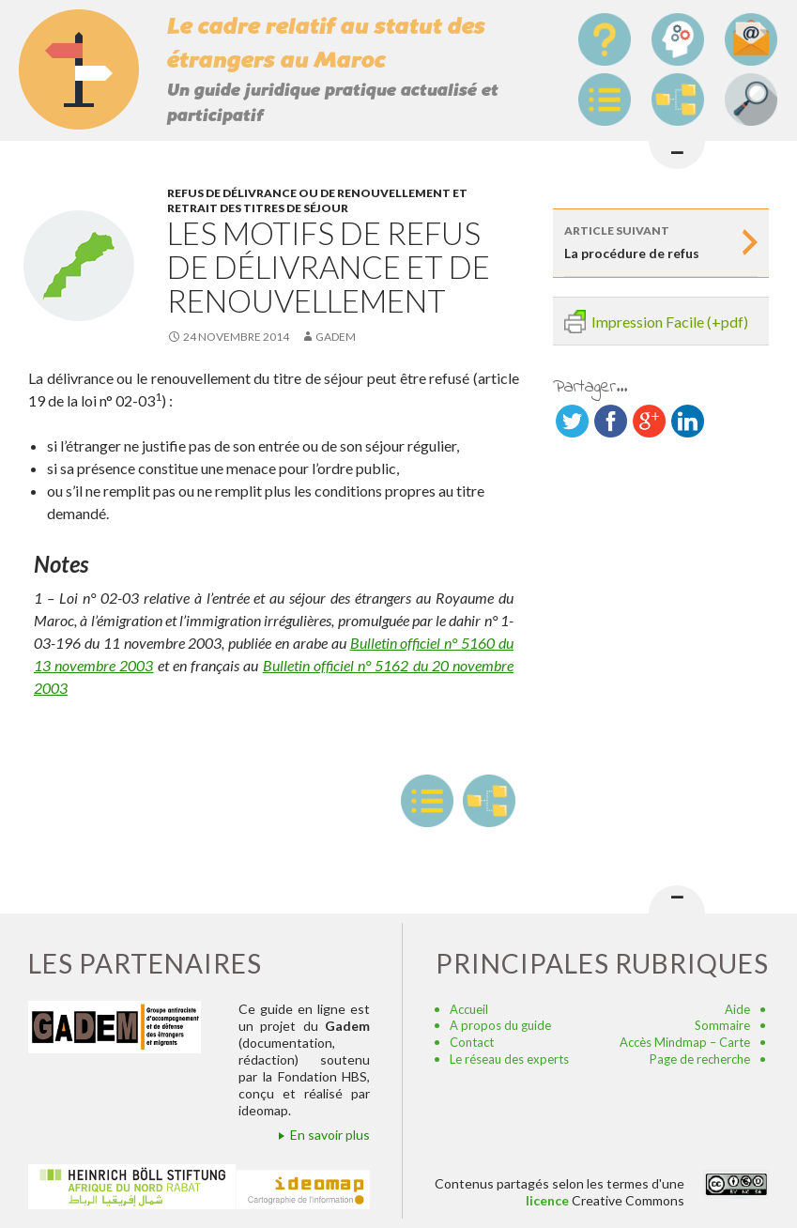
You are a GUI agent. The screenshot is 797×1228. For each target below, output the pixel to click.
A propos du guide (500, 1025)
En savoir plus (330, 1135)
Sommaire (722, 1025)
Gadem (335, 337)
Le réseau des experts (509, 1059)
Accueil (469, 1009)
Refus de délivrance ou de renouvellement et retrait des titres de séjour (317, 200)
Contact (472, 1042)
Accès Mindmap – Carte (685, 1042)
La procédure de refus (649, 240)
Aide (737, 1009)
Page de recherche (700, 1059)
